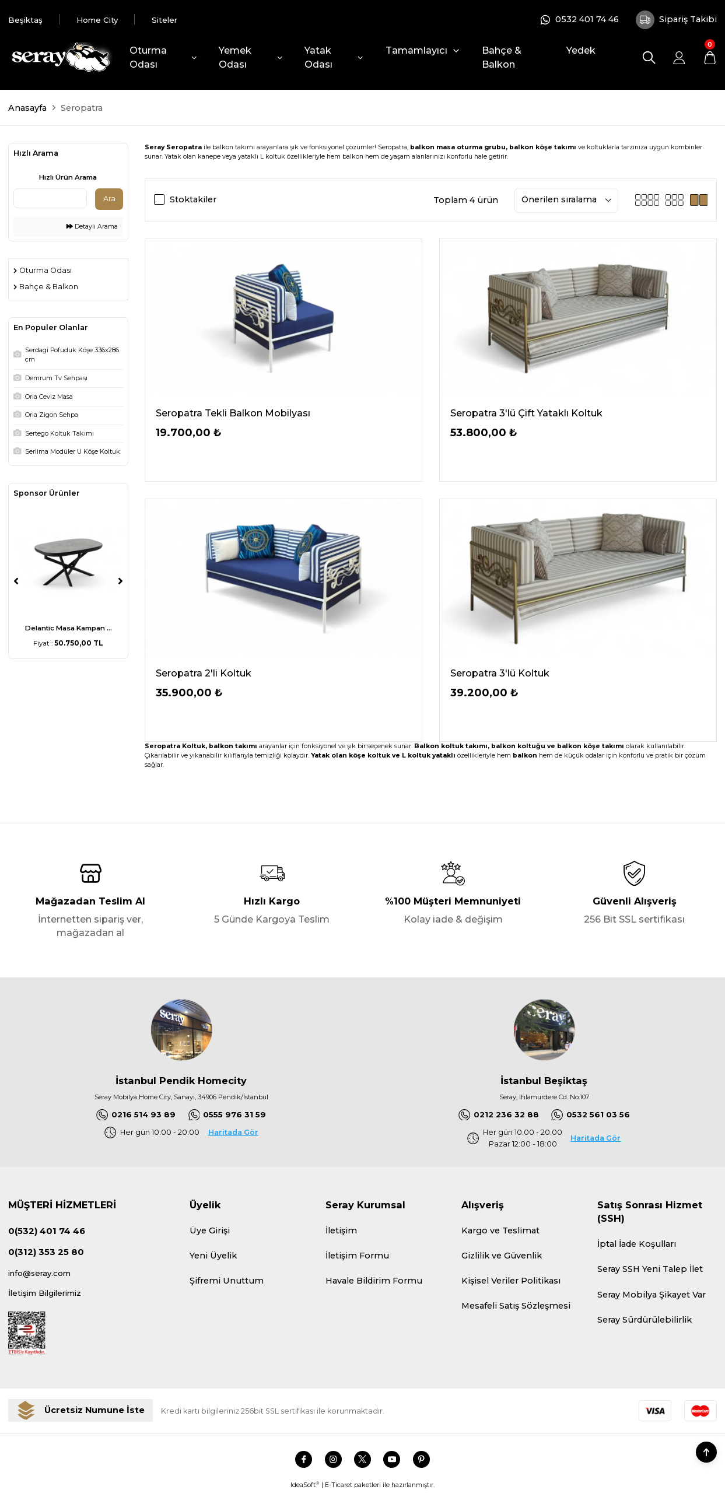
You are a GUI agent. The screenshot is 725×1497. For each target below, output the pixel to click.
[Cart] (709, 57)
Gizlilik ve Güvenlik (501, 1256)
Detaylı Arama (92, 226)
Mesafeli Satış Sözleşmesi (515, 1307)
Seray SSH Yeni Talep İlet (650, 1270)
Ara (109, 198)
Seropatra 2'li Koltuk (203, 673)
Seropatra (82, 108)
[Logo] (60, 57)
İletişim (341, 1231)
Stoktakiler (193, 199)
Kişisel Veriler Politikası (511, 1282)
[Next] (120, 581)
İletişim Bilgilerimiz (49, 1296)
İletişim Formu (357, 1256)
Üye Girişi (210, 1231)
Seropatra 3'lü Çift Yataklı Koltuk (526, 413)
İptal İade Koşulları (636, 1245)
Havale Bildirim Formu (373, 1282)
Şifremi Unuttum (227, 1282)
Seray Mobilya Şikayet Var (651, 1295)
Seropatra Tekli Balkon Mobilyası (233, 413)
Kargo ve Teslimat (500, 1231)
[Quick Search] (50, 198)
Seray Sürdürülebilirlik (644, 1321)
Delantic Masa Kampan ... (68, 628)
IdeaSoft (304, 1489)
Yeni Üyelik (213, 1256)
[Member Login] (679, 57)
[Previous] (16, 581)
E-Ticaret (338, 1489)
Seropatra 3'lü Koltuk (499, 673)
